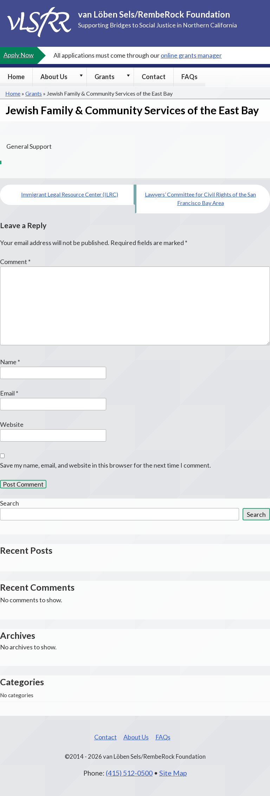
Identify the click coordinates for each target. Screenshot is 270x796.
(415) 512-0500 (129, 773)
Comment (15, 261)
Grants (105, 77)
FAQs (189, 77)
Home (16, 77)
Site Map (173, 773)
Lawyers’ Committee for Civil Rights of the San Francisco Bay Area (200, 198)
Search (9, 503)
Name (10, 362)
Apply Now (19, 55)
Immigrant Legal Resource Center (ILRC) (69, 194)
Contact (154, 77)
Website (12, 424)
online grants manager (191, 55)
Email (9, 393)
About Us (54, 77)
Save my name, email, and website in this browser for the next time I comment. (105, 465)
